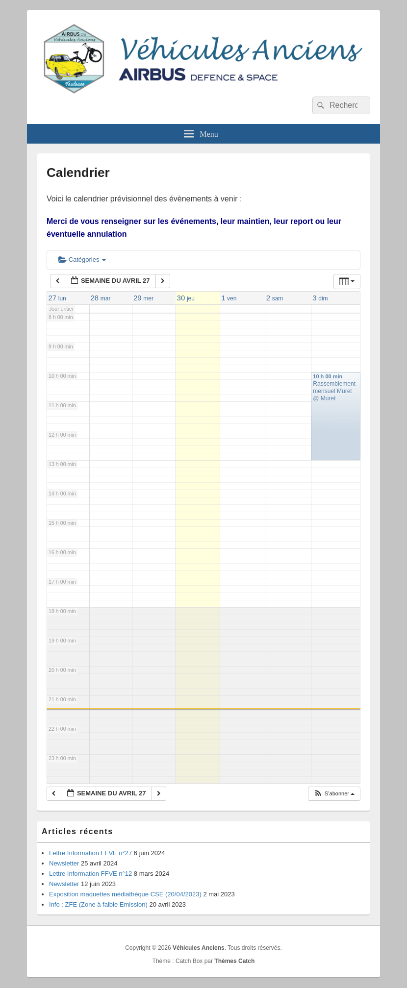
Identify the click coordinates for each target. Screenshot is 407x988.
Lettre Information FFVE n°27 (90, 853)
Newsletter (64, 863)
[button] (333, 793)
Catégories (82, 259)
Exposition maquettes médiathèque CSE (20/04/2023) (125, 894)
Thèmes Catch (234, 961)
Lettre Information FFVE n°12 (90, 873)
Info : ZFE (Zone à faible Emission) (98, 904)
